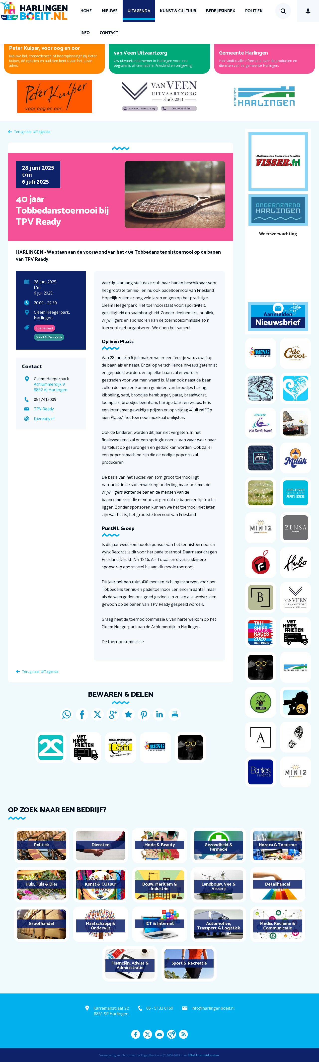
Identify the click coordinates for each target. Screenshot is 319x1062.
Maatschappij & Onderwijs (100, 926)
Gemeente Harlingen (243, 53)
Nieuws (110, 10)
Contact (109, 32)
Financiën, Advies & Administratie (130, 966)
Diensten (100, 845)
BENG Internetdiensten (203, 1055)
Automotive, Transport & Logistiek (218, 926)
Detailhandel (277, 884)
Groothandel (41, 923)
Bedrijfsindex (220, 10)
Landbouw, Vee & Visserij (218, 887)
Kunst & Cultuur (178, 10)
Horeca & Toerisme (278, 845)
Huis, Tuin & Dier (41, 884)
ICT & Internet (159, 923)
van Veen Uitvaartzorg (140, 53)
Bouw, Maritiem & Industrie (159, 887)
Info (85, 32)
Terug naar (32, 131)
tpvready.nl (44, 418)
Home (86, 10)
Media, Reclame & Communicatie (277, 926)
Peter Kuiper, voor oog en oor (44, 48)
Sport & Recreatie (189, 963)
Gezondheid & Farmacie (218, 847)
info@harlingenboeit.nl (213, 1008)
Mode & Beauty (159, 845)
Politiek (254, 10)
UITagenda (139, 10)
